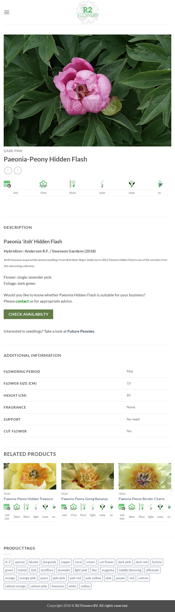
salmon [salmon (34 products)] (143, 578)
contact (22, 301)
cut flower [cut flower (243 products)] (106, 562)
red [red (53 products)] (131, 578)
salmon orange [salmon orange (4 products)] (15, 586)
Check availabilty (28, 314)
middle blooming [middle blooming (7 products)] (130, 570)
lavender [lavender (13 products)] (64, 570)
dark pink (13, 151)
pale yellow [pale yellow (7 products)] (93, 578)
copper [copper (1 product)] (65, 562)
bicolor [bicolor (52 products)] (34, 562)
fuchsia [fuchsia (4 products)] (157, 562)
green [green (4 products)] (9, 570)
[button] (7, 12)
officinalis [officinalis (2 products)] (152, 570)
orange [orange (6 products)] (10, 578)
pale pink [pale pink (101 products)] (59, 578)
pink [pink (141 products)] (108, 578)
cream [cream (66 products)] (90, 562)
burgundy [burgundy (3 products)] (49, 562)
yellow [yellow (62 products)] (85, 586)
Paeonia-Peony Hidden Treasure (28, 499)
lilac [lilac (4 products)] (94, 570)
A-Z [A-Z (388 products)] (8, 562)
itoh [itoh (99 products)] (33, 570)
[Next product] (8, 170)
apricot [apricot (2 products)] (20, 562)
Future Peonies (80, 331)
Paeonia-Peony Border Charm (142, 499)
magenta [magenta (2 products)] (108, 570)
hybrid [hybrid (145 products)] (22, 570)
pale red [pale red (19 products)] (75, 578)
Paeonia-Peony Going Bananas (84, 499)
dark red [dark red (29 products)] (141, 562)
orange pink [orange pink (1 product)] (27, 578)
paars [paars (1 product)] (44, 578)
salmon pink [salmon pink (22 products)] (38, 586)
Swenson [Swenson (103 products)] (57, 586)
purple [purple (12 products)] (120, 578)
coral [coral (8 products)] (78, 562)
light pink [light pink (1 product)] (81, 570)
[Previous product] (17, 170)
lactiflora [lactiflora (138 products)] (47, 570)
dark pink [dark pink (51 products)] (124, 562)
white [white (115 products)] (72, 586)
